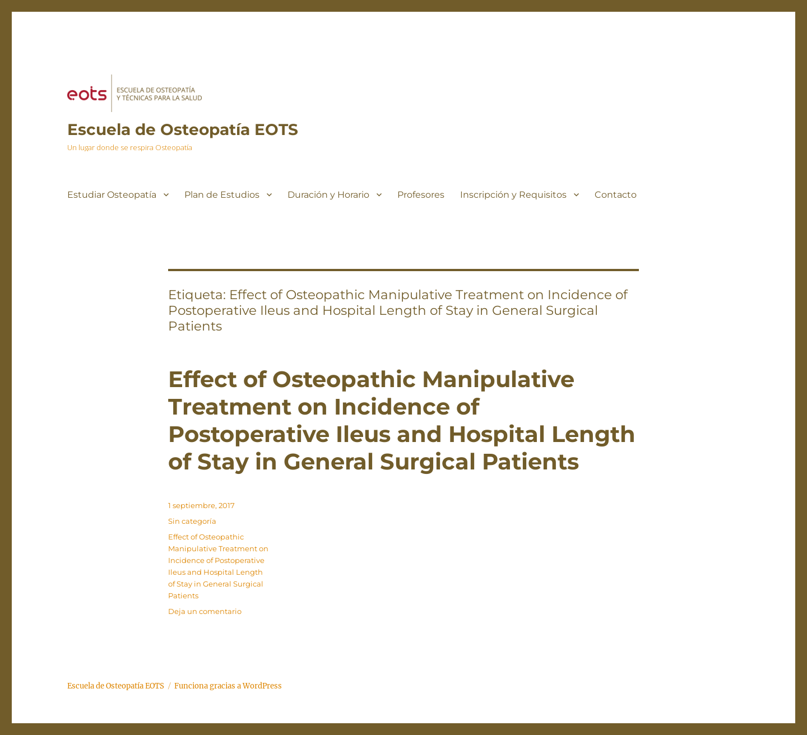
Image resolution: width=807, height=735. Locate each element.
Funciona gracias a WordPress (228, 686)
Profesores (420, 194)
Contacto (616, 194)
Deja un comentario (205, 611)
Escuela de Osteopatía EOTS (182, 129)
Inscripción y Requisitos (513, 194)
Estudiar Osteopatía (111, 194)
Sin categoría (192, 521)
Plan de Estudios (221, 194)
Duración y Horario (328, 194)
